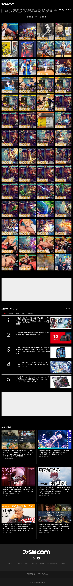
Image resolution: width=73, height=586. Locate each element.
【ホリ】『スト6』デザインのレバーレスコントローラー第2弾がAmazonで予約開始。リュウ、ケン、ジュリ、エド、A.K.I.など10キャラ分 (32, 379)
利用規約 (34, 563)
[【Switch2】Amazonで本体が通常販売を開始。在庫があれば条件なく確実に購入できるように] (60, 337)
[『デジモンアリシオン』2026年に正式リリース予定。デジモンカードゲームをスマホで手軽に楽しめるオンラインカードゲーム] (60, 367)
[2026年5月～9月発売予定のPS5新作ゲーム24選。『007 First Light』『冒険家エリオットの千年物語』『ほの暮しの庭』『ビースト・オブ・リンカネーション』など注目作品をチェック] (54, 513)
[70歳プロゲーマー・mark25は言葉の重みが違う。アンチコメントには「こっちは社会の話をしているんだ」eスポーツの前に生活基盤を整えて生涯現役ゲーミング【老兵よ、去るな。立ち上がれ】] (18, 513)
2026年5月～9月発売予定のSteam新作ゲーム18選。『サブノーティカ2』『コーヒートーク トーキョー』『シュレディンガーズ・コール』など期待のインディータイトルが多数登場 (18, 453)
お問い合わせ (11, 563)
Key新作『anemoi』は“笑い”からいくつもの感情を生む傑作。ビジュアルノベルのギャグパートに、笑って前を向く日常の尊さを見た (54, 452)
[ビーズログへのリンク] (43, 574)
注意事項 (42, 563)
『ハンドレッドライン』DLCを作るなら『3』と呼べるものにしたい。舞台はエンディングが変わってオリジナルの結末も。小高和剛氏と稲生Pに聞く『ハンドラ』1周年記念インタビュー (54, 490)
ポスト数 (30, 313)
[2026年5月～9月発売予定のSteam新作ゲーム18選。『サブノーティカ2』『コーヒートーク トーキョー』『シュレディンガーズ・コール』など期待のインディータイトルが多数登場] (18, 439)
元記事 (5, 11)
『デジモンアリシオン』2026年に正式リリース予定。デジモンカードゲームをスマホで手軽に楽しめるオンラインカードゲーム (33, 364)
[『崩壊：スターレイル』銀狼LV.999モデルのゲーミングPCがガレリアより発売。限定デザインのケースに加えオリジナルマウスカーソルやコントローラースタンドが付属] (60, 352)
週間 (17, 313)
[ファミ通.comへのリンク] (8, 4)
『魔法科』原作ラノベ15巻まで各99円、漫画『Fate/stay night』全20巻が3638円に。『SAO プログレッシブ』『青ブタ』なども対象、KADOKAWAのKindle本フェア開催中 (33, 321)
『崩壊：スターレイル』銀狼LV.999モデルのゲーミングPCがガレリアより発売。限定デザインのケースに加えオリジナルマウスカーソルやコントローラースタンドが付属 (33, 350)
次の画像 (43, 17)
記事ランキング (10, 308)
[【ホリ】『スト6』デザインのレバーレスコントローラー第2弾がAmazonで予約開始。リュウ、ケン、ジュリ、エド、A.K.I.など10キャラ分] (60, 382)
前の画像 (30, 17)
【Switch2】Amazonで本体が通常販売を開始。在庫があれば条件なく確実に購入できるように (32, 333)
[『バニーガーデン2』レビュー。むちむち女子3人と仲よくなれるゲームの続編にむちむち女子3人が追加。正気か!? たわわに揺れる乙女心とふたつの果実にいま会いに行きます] (18, 476)
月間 (23, 313)
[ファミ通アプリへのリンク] (31, 574)
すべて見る (68, 308)
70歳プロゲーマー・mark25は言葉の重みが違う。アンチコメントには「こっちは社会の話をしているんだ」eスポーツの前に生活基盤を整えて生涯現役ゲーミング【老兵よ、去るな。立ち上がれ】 (18, 527)
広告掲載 (63, 563)
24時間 (11, 313)
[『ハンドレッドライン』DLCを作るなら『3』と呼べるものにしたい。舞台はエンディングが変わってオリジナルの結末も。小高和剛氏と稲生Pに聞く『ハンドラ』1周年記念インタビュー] (54, 476)
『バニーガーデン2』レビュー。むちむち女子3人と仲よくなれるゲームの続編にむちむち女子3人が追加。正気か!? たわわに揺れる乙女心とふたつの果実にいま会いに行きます (18, 490)
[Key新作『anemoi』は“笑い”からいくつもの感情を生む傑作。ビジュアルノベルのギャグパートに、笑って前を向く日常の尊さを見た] (54, 439)
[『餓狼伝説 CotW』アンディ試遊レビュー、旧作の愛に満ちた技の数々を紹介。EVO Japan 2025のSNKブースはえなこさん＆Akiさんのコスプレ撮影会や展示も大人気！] (10, 31)
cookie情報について (52, 563)
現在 (4, 313)
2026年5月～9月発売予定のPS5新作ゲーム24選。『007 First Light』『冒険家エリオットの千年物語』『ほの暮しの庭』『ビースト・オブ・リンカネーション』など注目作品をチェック (54, 527)
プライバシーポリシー (23, 563)
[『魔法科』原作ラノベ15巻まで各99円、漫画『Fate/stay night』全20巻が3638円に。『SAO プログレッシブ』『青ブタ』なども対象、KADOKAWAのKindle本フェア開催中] (60, 323)
